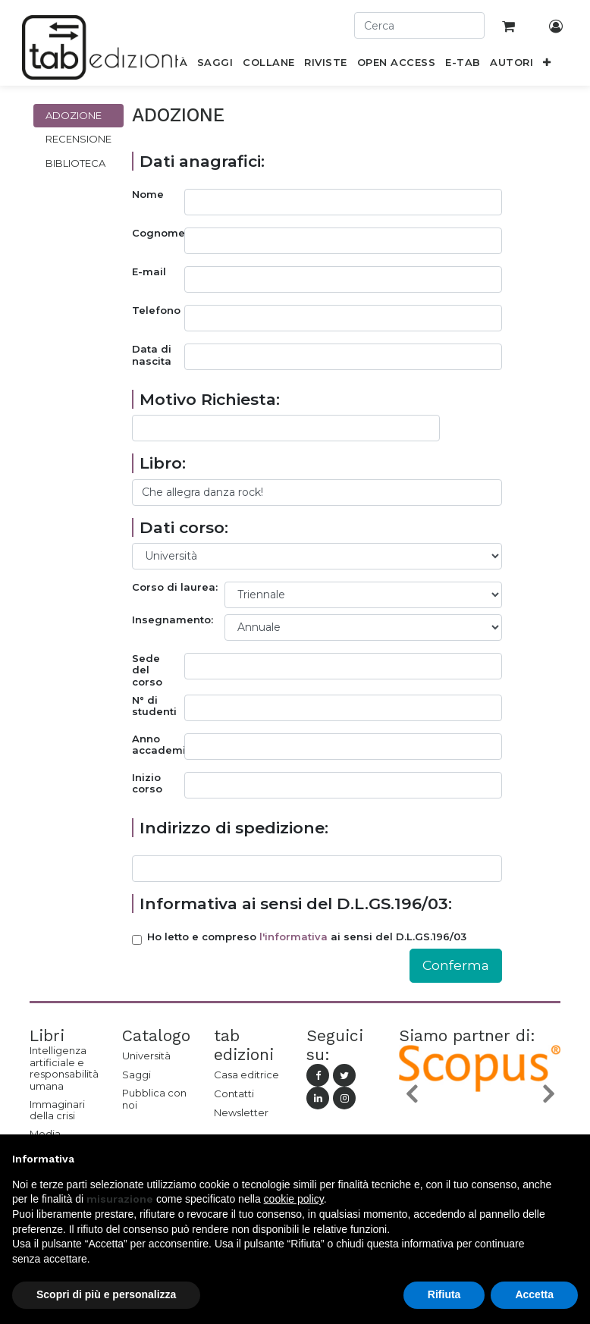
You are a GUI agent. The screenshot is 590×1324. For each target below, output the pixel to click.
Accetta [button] (534, 1294)
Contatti (234, 1093)
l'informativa (293, 936)
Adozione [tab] (74, 115)
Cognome (158, 233)
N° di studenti (154, 706)
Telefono (156, 310)
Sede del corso (147, 670)
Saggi (136, 1074)
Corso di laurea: (175, 587)
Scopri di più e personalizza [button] (106, 1294)
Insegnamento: (172, 620)
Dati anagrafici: (202, 161)
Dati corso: (184, 527)
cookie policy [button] (294, 1199)
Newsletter (241, 1112)
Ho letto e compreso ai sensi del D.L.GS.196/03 (306, 937)
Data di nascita (151, 355)
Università (146, 1055)
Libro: (163, 462)
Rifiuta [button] (444, 1294)
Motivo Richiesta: (210, 399)
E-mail (149, 272)
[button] (547, 65)
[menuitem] (215, 65)
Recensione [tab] (78, 139)
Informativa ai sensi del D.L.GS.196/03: (296, 903)
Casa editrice (246, 1074)
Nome (148, 194)
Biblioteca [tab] (75, 163)
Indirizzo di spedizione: (234, 827)
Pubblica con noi (154, 1099)
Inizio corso (147, 783)
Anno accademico (158, 745)
